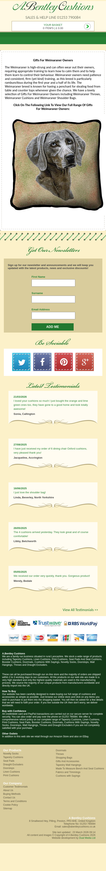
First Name (38, 276)
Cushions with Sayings (68, 775)
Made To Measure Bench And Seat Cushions (80, 768)
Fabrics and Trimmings (68, 772)
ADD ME (52, 327)
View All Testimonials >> (80, 610)
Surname (37, 293)
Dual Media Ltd (87, 838)
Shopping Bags (64, 757)
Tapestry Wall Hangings (68, 765)
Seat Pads (8, 760)
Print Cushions (11, 775)
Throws (60, 754)
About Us (8, 790)
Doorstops (8, 768)
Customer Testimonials (15, 786)
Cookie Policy (10, 804)
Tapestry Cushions (13, 757)
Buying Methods (12, 794)
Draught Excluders (13, 764)
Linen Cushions (11, 771)
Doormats (61, 750)
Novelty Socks (11, 753)
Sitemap (7, 808)
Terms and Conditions (15, 801)
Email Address (41, 309)
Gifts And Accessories (67, 761)
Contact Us (9, 797)
